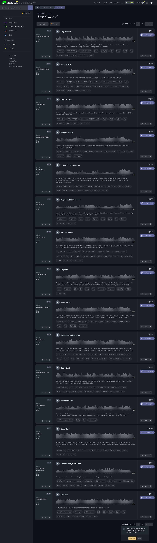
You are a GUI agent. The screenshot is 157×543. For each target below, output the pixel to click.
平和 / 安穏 (80, 359)
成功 (72, 86)
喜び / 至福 (73, 326)
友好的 (74, 55)
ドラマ (96, 51)
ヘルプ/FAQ (13, 61)
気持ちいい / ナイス (83, 190)
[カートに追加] (147, 35)
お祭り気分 (60, 90)
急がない (104, 359)
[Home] (37, 7)
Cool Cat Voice (66, 100)
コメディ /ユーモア (85, 51)
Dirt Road (64, 495)
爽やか (76, 123)
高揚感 (129, 289)
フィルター (55, 24)
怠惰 (87, 359)
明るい (118, 119)
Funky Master (66, 64)
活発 (126, 82)
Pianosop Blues (67, 401)
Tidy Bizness (66, 32)
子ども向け (104, 51)
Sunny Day (65, 429)
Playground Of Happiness (71, 200)
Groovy (69, 90)
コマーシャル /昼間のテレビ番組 (112, 82)
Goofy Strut (65, 368)
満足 (111, 391)
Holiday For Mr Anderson (70, 165)
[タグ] (49, 56)
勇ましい (123, 219)
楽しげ (118, 51)
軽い (112, 51)
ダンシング (125, 86)
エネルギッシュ (114, 86)
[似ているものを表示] (142, 55)
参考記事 (12, 64)
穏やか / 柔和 (89, 391)
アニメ (81, 219)
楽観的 (111, 119)
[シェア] (46, 56)
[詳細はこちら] (42, 56)
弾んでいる (60, 223)
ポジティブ (60, 123)
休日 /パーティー (95, 82)
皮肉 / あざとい (87, 86)
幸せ (131, 51)
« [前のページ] (146, 24)
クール (76, 90)
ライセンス (12, 55)
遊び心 (125, 51)
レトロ (88, 219)
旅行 (75, 289)
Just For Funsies (67, 232)
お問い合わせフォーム (16, 66)
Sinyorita (64, 270)
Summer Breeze (67, 132)
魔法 (91, 55)
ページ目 (132, 24)
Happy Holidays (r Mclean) (71, 464)
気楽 (111, 359)
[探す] (30, 7)
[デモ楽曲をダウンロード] (150, 55)
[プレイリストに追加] (146, 55)
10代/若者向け (88, 151)
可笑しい (95, 219)
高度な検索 (27, 13)
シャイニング (83, 55)
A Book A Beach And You (70, 335)
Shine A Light (66, 302)
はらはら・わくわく (63, 55)
